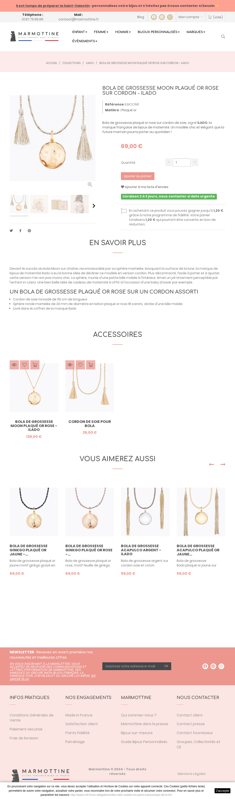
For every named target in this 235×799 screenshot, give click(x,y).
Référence (114, 104)
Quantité (128, 162)
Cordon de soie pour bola (89, 424)
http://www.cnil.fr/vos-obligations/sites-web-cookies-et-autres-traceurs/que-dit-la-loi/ (121, 794)
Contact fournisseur (195, 732)
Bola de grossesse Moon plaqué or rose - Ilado (34, 426)
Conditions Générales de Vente (31, 718)
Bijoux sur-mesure (137, 732)
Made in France (78, 715)
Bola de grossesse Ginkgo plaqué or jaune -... (29, 550)
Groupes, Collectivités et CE (198, 744)
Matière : (113, 110)
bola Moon (51, 268)
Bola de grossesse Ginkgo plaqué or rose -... (88, 550)
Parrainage (75, 741)
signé (197, 122)
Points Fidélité (77, 732)
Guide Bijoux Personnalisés (144, 741)
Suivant (93, 205)
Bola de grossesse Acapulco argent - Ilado (141, 550)
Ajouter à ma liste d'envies (144, 187)
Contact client (190, 715)
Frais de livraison (24, 738)
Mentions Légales (192, 773)
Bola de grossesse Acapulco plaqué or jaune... (198, 550)
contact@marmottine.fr (79, 19)
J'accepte (222, 791)
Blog (140, 17)
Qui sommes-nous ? (139, 715)
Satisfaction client (81, 724)
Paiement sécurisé (26, 729)
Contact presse (191, 724)
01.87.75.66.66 (32, 19)
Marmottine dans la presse (144, 724)
